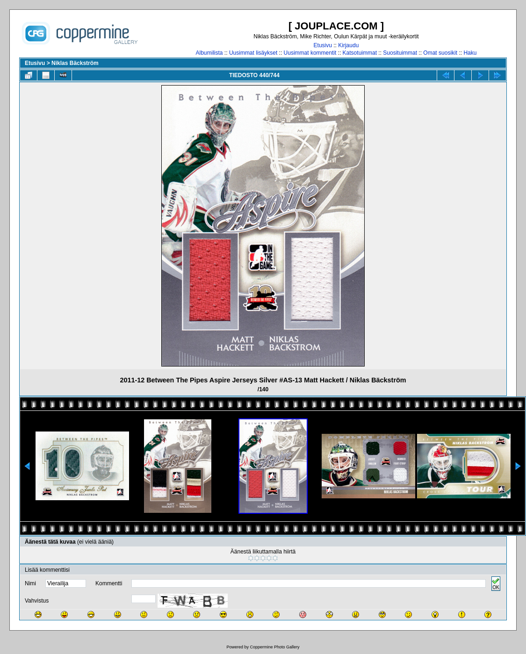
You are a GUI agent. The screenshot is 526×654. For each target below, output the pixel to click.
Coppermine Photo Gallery (274, 647)
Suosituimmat (400, 53)
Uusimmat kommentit (310, 53)
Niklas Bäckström (75, 63)
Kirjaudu (348, 45)
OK (495, 583)
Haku (469, 53)
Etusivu (323, 45)
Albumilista (209, 53)
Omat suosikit (440, 53)
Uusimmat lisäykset (253, 53)
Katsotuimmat (360, 53)
